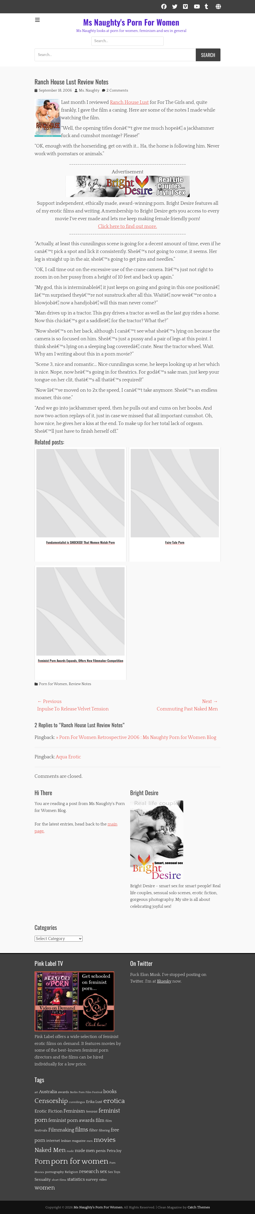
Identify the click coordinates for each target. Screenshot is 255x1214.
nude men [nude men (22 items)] (85, 1150)
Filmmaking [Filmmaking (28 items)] (61, 1130)
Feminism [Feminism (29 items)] (74, 1111)
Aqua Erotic (68, 757)
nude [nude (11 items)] (70, 1151)
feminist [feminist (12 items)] (91, 1111)
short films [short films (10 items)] (59, 1180)
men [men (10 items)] (90, 1141)
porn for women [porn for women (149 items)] (79, 1161)
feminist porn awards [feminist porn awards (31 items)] (71, 1120)
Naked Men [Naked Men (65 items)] (50, 1150)
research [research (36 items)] (89, 1171)
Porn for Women (53, 684)
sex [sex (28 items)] (103, 1171)
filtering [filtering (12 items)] (104, 1130)
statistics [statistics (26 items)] (76, 1179)
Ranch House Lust (129, 102)
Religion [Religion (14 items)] (71, 1172)
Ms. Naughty (89, 90)
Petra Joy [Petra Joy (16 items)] (114, 1151)
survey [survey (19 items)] (92, 1179)
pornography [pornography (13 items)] (54, 1172)
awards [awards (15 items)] (63, 1092)
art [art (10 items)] (36, 1092)
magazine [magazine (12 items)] (79, 1141)
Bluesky (164, 981)
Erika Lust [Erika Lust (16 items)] (94, 1102)
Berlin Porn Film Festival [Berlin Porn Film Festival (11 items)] (86, 1092)
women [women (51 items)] (45, 1188)
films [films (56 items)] (81, 1129)
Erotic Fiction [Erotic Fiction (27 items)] (48, 1111)
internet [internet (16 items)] (53, 1141)
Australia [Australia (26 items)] (48, 1091)
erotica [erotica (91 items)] (114, 1101)
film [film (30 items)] (100, 1120)
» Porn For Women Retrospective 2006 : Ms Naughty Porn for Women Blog (136, 737)
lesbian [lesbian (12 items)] (66, 1141)
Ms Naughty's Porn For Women (131, 22)
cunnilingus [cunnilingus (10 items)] (77, 1102)
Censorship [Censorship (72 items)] (51, 1101)
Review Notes (80, 684)
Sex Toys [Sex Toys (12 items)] (114, 1172)
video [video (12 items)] (103, 1180)
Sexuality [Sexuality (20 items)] (43, 1179)
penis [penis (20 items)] (101, 1150)
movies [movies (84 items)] (105, 1140)
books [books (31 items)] (110, 1091)
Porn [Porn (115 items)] (42, 1162)
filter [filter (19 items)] (93, 1130)
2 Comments (117, 90)
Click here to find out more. (127, 226)
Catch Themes (199, 1207)
